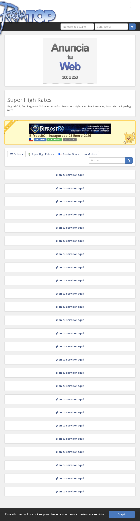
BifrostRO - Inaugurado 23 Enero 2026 (60, 135)
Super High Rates (41, 154)
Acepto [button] (122, 514)
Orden (16, 154)
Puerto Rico (69, 154)
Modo (90, 154)
